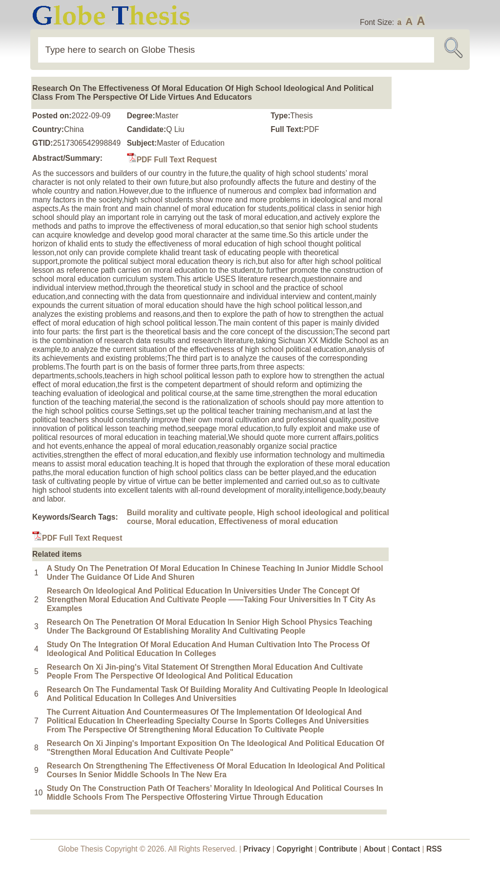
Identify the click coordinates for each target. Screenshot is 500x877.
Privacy (257, 849)
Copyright (295, 849)
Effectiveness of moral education (278, 521)
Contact (407, 849)
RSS (434, 849)
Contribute (338, 849)
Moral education (185, 521)
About (374, 849)
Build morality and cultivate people (190, 512)
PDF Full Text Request (172, 159)
